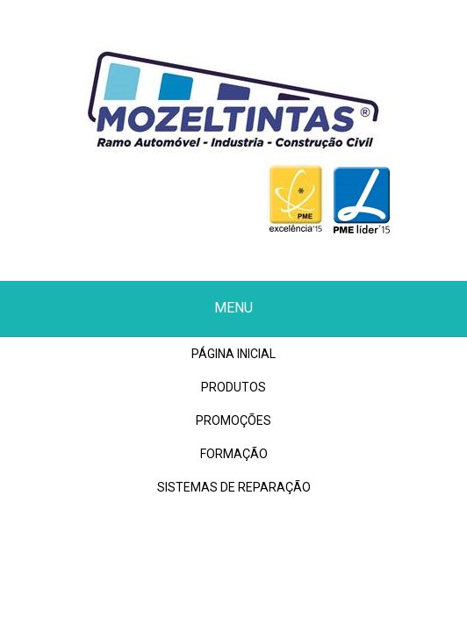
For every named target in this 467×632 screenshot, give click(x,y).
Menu (233, 307)
